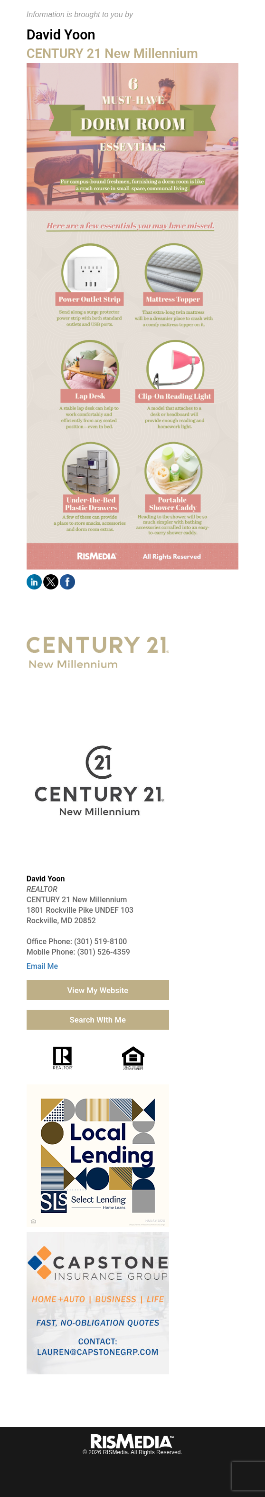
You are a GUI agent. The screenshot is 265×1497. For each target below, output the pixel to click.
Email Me (42, 966)
